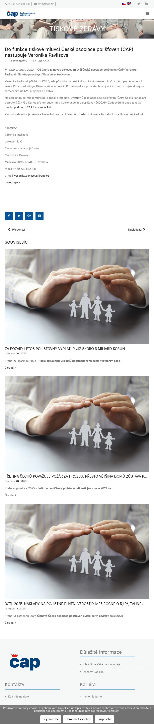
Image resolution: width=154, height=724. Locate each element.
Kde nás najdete (18, 696)
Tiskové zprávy (18, 60)
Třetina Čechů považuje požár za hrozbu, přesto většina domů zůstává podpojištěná (77, 476)
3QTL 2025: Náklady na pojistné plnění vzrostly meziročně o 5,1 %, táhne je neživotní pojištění (77, 604)
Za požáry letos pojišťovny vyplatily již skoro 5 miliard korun (65, 349)
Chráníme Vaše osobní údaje (101, 664)
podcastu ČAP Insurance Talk (33, 107)
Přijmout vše (51, 719)
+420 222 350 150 (19, 3)
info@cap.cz (46, 3)
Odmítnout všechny (78, 719)
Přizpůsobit (104, 719)
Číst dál (10, 367)
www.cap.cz (12, 182)
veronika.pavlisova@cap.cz (31, 175)
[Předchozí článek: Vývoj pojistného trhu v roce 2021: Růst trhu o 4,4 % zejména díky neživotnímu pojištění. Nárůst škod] (16, 229)
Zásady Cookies (93, 672)
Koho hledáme (92, 696)
